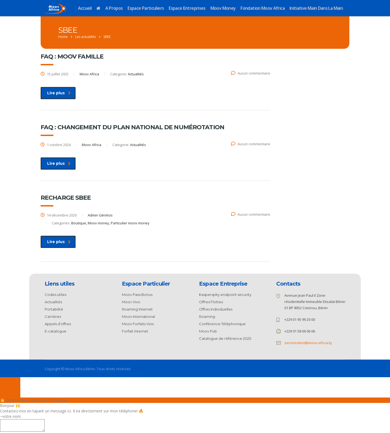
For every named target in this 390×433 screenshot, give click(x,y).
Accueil (85, 8)
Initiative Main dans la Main (316, 8)
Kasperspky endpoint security (225, 294)
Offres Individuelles (215, 309)
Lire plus (59, 93)
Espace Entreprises (187, 8)
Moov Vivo (131, 302)
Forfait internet (135, 331)
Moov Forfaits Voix (138, 324)
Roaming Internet (137, 309)
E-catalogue (55, 331)
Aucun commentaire (250, 73)
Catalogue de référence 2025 (225, 338)
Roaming (207, 316)
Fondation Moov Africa (262, 8)
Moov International (138, 316)
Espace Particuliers (146, 8)
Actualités (53, 302)
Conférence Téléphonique (222, 324)
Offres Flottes (211, 302)
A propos (114, 8)
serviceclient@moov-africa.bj (308, 342)
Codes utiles (55, 294)
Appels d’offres (58, 324)
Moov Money (223, 8)
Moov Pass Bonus (137, 294)
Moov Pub (208, 331)
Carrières (53, 316)
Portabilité (54, 309)
